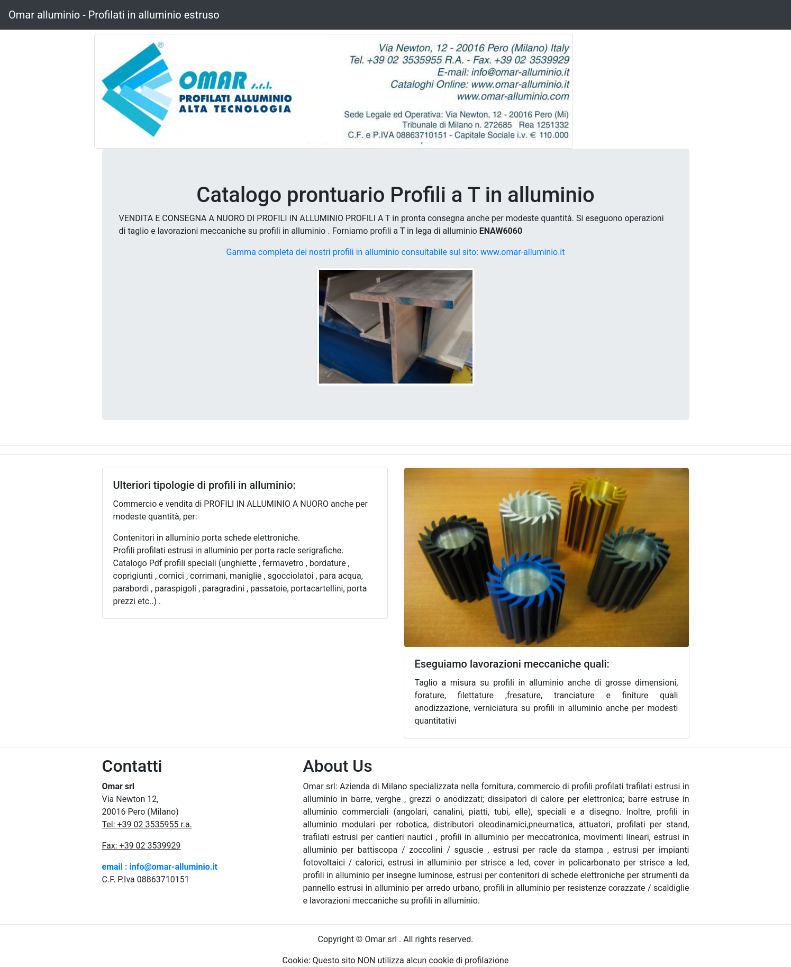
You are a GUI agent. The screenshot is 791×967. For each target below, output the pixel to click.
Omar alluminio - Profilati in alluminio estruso (114, 14)
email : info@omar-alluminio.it (160, 867)
